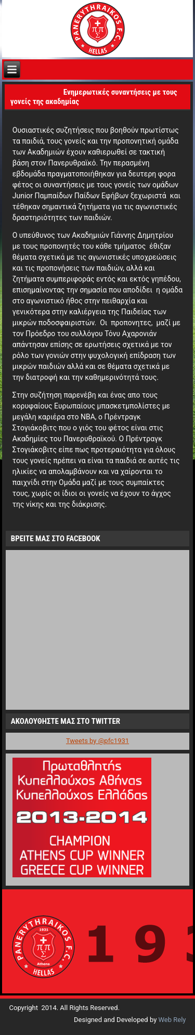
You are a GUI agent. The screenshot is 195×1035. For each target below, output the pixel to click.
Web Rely (172, 1020)
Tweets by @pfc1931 (97, 741)
